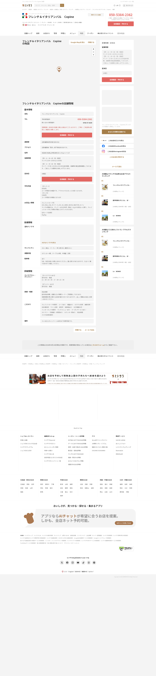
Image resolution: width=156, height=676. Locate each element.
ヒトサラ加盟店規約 (52, 538)
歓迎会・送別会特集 (74, 450)
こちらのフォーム (97, 345)
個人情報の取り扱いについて (55, 543)
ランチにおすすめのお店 (75, 454)
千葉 (52, 484)
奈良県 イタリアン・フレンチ (41, 9)
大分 (126, 488)
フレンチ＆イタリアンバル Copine (101, 9)
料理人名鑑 (23, 440)
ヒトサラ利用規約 (107, 535)
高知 (101, 488)
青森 (28, 484)
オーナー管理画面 (97, 535)
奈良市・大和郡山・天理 (30, 364)
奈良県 (30, 9)
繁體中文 (84, 571)
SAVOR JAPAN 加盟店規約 (65, 538)
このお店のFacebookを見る (114, 146)
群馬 (41, 492)
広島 (106, 492)
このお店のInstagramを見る (114, 151)
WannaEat (119, 450)
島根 (110, 488)
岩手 (32, 484)
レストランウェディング (123, 447)
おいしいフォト (121, 444)
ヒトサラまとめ (49, 454)
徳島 (101, 484)
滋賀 (92, 488)
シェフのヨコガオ (26, 450)
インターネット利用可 (49, 310)
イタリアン (30, 22)
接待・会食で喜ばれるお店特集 (78, 447)
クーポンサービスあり (79, 310)
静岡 (66, 488)
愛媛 (110, 484)
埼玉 (41, 488)
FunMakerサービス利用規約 (28, 543)
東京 (41, 484)
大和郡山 (42, 364)
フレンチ (24, 22)
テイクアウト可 (42, 25)
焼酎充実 (87, 305)
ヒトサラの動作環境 (47, 535)
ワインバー (37, 22)
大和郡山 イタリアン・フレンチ (83, 9)
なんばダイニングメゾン (99, 440)
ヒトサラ (24, 9)
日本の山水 (119, 454)
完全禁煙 (80, 312)
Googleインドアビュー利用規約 (102, 538)
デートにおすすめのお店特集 (77, 444)
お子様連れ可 (78, 307)
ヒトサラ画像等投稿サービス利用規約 (111, 540)
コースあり (62, 305)
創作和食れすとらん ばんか (121, 200)
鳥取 (106, 488)
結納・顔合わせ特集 (74, 457)
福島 (21, 492)
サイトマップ (57, 535)
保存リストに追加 (96, 15)
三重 (61, 492)
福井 (61, 496)
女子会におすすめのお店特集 (77, 440)
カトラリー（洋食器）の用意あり (52, 312)
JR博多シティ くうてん (99, 444)
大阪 (81, 484)
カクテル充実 (79, 305)
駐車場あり (68, 307)
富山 (66, 492)
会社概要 (88, 535)
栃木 (51, 488)
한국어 (91, 571)
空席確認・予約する (121, 24)
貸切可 (61, 307)
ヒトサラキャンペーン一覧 (52, 461)
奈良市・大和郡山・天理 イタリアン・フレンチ (61, 9)
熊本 (121, 488)
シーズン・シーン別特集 (76, 436)
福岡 (121, 484)
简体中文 (77, 571)
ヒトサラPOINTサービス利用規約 (90, 540)
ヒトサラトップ (29, 535)
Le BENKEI (117, 215)
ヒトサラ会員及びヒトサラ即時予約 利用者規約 (33, 538)
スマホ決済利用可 (47, 315)
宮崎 (130, 488)
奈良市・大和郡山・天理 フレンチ (87, 364)
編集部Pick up (49, 436)
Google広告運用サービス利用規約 (83, 538)
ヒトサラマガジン (49, 444)
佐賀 (126, 484)
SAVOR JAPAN (120, 440)
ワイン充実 (53, 307)
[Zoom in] (93, 49)
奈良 (81, 488)
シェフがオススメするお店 (28, 444)
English (71, 571)
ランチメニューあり (63, 310)
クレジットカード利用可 (49, 305)
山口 (110, 492)
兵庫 (86, 484)
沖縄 (127, 492)
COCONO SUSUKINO (98, 450)
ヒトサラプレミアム (26, 447)
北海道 (22, 484)
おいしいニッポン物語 (51, 447)
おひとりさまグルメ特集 (75, 461)
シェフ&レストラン (27, 436)
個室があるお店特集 (74, 464)
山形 (31, 488)
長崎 (130, 484)
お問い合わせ (65, 535)
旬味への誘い (48, 450)
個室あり (70, 305)
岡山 (101, 492)
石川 (71, 492)
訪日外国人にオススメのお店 (53, 457)
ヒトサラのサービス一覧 (127, 1)
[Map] (59, 72)
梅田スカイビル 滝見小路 (100, 447)
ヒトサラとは (37, 535)
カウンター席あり (70, 312)
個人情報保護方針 (41, 543)
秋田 (26, 488)
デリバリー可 (50, 25)
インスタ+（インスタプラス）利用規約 (55, 540)
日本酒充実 (45, 307)
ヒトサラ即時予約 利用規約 (120, 535)
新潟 (61, 484)
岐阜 (61, 488)
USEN (22, 535)
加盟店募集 (73, 535)
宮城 (21, 488)
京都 (91, 484)
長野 (71, 484)
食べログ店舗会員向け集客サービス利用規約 (32, 540)
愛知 (71, 488)
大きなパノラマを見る (49, 243)
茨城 (46, 488)
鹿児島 (122, 492)
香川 (106, 484)
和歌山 (87, 488)
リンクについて (81, 535)
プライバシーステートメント (71, 543)
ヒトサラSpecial (49, 440)
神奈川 (47, 484)
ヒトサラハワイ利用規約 (73, 540)
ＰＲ (93, 436)
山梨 (66, 484)
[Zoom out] (93, 51)
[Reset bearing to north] (93, 54)
